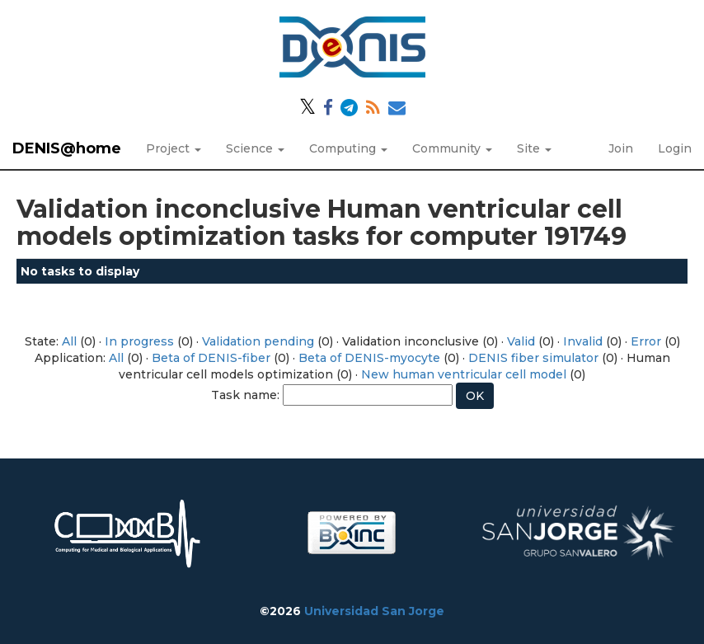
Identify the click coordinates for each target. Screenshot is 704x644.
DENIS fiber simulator (533, 357)
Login (675, 148)
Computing (348, 148)
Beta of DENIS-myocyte (369, 357)
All (69, 341)
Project (173, 148)
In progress (139, 341)
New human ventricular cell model (463, 374)
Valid (521, 341)
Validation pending (258, 341)
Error (646, 341)
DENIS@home (66, 148)
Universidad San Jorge (374, 611)
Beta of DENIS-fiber (211, 357)
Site (534, 148)
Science (255, 148)
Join (620, 148)
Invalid (583, 341)
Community (452, 148)
